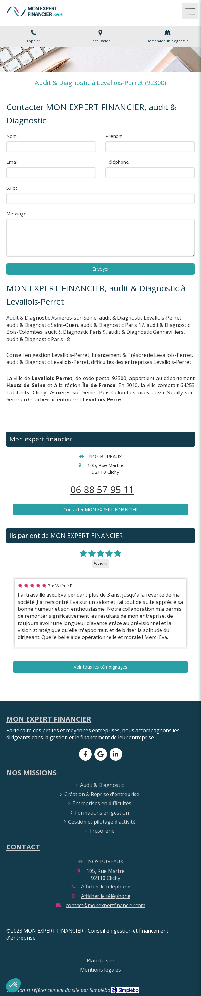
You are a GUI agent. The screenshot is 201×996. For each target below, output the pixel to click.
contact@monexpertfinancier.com (105, 905)
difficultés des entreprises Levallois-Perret (141, 362)
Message (16, 213)
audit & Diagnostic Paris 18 (38, 339)
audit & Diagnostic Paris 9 (75, 331)
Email (12, 162)
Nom (11, 136)
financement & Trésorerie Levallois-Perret (142, 355)
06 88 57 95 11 (102, 489)
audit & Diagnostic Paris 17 (112, 324)
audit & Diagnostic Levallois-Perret (140, 317)
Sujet (11, 188)
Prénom (114, 136)
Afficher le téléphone (105, 886)
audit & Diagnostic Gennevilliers (146, 331)
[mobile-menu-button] (190, 11)
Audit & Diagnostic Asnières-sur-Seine (51, 317)
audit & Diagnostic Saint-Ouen (42, 324)
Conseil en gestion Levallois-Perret (47, 355)
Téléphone (117, 162)
